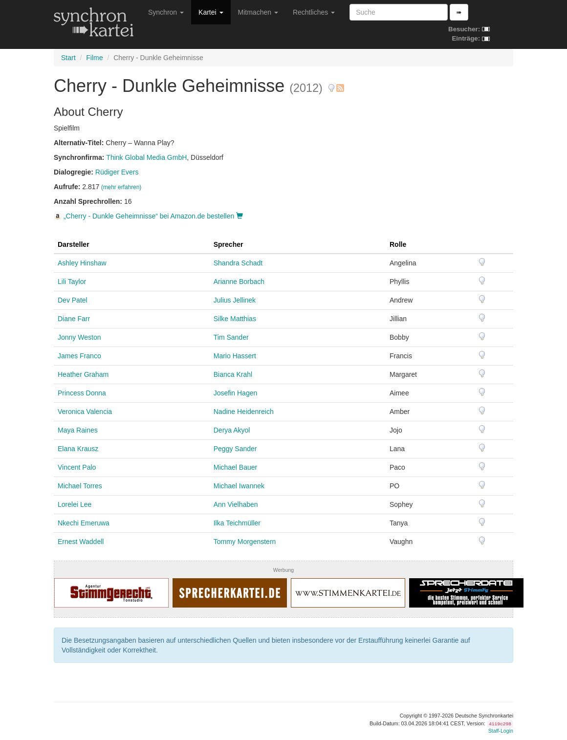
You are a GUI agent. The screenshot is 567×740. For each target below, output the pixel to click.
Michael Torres (80, 486)
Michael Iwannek (239, 486)
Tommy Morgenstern (245, 541)
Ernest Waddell (81, 541)
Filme (94, 58)
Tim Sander (231, 337)
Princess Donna (82, 393)
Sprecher (228, 244)
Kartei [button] (210, 12)
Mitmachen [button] (258, 12)
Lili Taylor (72, 281)
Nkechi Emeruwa (83, 523)
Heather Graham (83, 374)
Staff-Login (500, 731)
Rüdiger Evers (117, 172)
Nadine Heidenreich (244, 411)
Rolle (398, 244)
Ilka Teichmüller (237, 523)
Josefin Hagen (236, 393)
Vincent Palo (77, 467)
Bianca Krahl (233, 374)
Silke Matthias (235, 319)
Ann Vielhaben (236, 504)
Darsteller (73, 244)
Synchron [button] (166, 12)
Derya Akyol (232, 430)
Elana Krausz (78, 449)
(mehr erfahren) (121, 187)
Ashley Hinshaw (82, 263)
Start (68, 58)
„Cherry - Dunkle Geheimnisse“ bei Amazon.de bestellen (148, 216)
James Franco (79, 356)
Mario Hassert (235, 356)
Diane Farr (74, 319)
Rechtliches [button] (314, 12)
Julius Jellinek (235, 300)
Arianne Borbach (239, 281)
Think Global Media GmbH (146, 157)
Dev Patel (72, 300)
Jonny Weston (79, 337)
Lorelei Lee (74, 504)
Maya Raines (78, 430)
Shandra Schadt (238, 263)
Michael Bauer (236, 467)
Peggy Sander (235, 449)
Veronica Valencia (85, 411)
